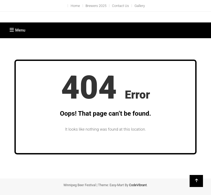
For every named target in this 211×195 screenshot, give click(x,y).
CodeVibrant (138, 185)
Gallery (140, 6)
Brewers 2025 (96, 6)
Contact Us (120, 6)
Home (75, 6)
